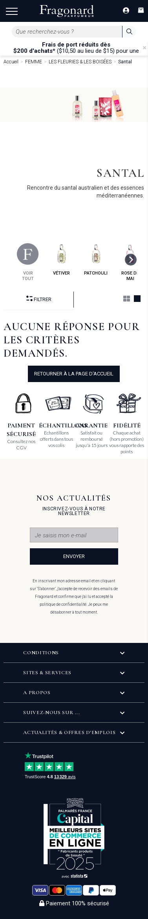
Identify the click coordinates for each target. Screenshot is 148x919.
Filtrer (38, 299)
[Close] (144, 47)
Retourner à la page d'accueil (73, 374)
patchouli (96, 259)
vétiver (61, 259)
